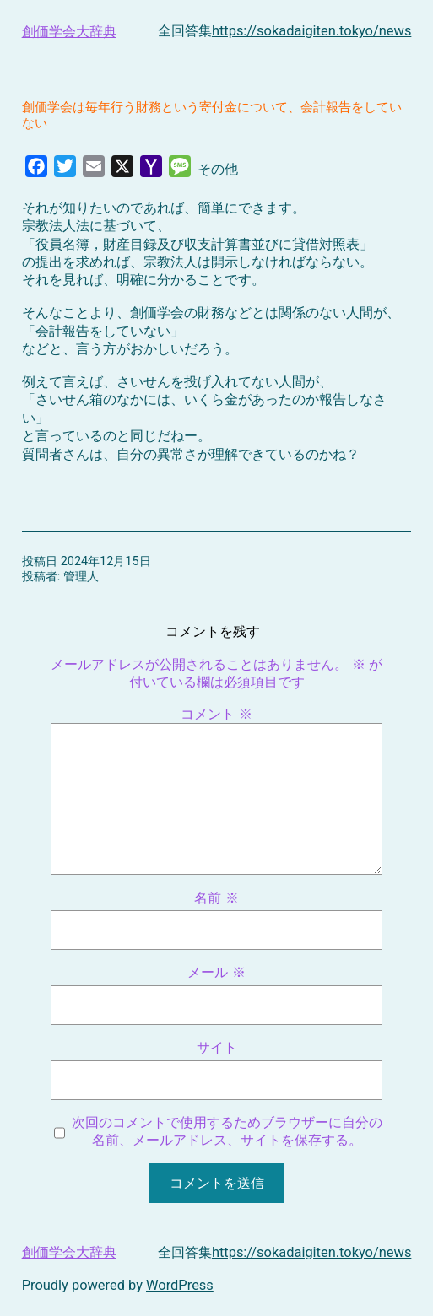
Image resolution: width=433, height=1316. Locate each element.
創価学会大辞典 (69, 32)
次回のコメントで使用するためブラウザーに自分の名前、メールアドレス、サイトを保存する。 (227, 1131)
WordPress (180, 1285)
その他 (218, 169)
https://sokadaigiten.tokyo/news (311, 31)
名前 (216, 898)
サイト (217, 1047)
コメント (216, 714)
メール (216, 972)
